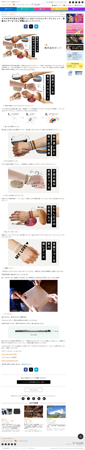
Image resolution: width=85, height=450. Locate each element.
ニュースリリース (13, 12)
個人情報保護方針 (6, 448)
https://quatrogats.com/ (10, 360)
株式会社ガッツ (27, 364)
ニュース (4, 14)
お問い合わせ (79, 5)
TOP (81, 437)
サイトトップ (5, 12)
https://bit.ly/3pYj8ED (27, 69)
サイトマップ (24, 448)
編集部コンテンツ (57, 5)
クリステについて (68, 5)
